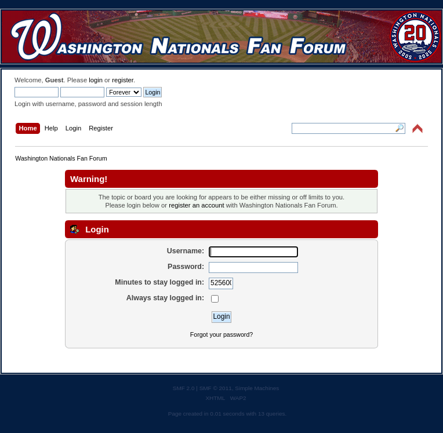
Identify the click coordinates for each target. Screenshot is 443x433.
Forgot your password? (221, 334)
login (96, 80)
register (122, 80)
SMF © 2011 (215, 388)
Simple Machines (257, 388)
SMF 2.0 (184, 388)
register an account (196, 205)
